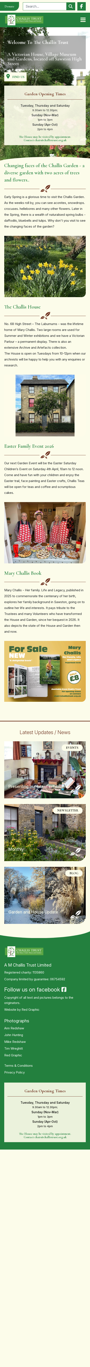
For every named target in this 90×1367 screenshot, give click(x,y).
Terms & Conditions (18, 1066)
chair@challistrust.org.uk (50, 140)
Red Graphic (31, 1010)
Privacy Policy (14, 1072)
